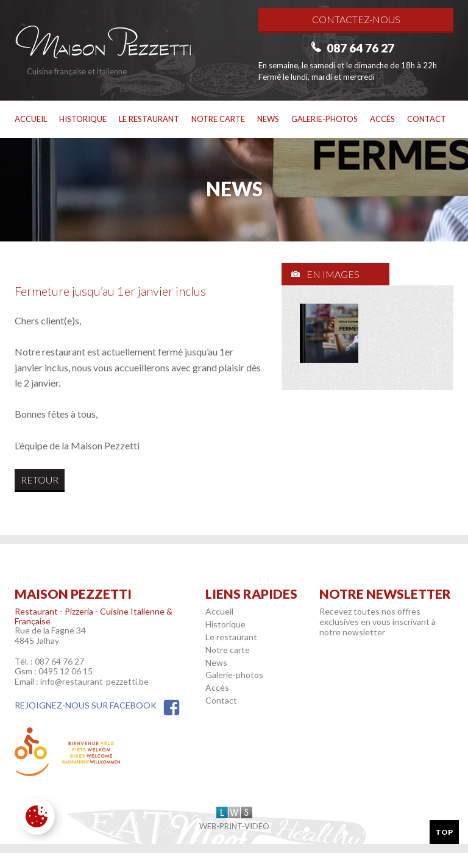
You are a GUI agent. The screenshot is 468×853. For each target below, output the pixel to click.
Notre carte (218, 119)
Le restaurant (149, 119)
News (268, 119)
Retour (39, 479)
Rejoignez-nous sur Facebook (97, 705)
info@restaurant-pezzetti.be (94, 681)
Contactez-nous (356, 19)
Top (444, 832)
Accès (382, 119)
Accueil (31, 119)
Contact (426, 119)
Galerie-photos (324, 119)
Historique (83, 119)
